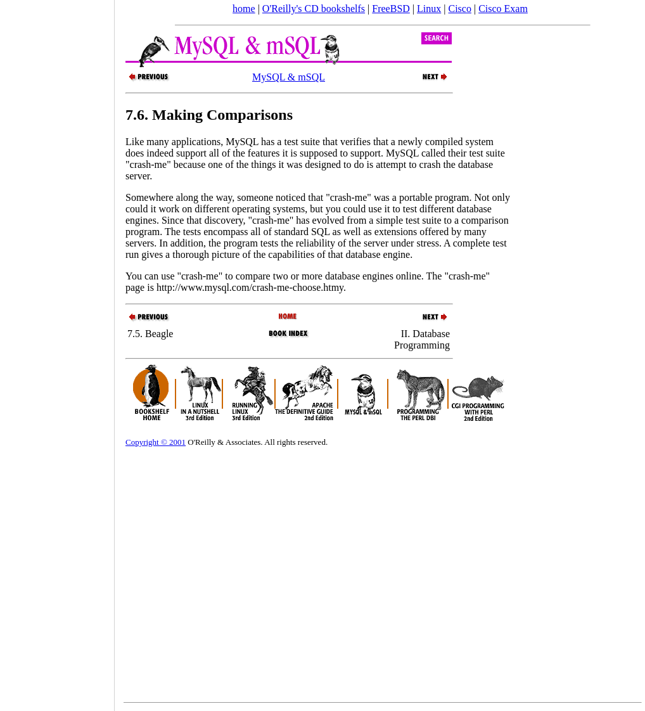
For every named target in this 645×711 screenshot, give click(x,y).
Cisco (459, 8)
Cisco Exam (503, 8)
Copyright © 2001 (155, 442)
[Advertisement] (57, 351)
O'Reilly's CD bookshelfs (313, 8)
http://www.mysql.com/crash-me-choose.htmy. (251, 287)
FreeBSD (391, 8)
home (244, 8)
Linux (429, 8)
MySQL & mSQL (288, 77)
